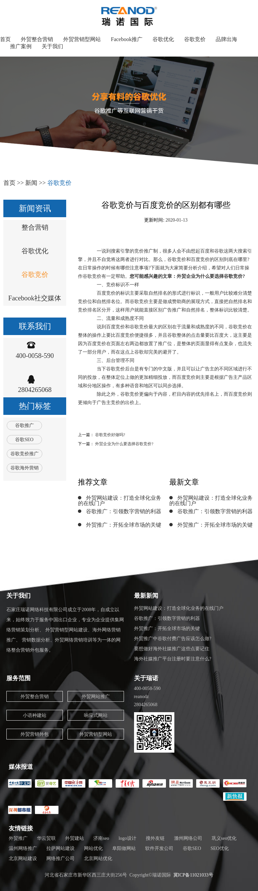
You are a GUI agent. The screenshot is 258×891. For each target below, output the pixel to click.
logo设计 (127, 838)
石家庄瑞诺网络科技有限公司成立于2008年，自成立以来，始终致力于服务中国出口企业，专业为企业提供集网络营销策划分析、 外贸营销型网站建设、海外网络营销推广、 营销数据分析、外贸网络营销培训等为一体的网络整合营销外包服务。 (65, 630)
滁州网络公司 (188, 838)
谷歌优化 (163, 39)
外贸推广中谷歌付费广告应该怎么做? (172, 638)
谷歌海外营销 (24, 467)
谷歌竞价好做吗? (110, 434)
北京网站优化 (98, 858)
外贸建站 (74, 838)
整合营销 (35, 227)
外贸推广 (18, 838)
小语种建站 (34, 715)
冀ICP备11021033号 (193, 875)
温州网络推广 (23, 848)
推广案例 (21, 46)
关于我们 (52, 46)
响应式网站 (96, 715)
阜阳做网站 (124, 848)
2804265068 (35, 389)
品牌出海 (226, 39)
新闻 (31, 182)
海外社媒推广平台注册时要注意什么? (172, 658)
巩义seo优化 (224, 838)
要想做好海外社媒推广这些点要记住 (171, 648)
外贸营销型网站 (82, 39)
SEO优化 (220, 848)
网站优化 (93, 848)
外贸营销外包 (34, 734)
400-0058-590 (35, 355)
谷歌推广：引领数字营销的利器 (123, 511)
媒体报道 (21, 766)
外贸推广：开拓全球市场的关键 (123, 525)
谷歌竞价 (195, 39)
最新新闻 (146, 595)
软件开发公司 (159, 848)
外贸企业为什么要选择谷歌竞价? (124, 443)
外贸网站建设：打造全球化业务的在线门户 (119, 500)
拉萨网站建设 (60, 848)
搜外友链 (155, 838)
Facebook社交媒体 (34, 298)
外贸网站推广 (96, 696)
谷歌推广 (24, 425)
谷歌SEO (24, 439)
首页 (5, 39)
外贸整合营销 (37, 39)
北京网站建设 (23, 858)
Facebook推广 (126, 39)
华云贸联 (46, 838)
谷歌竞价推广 (24, 453)
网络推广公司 (60, 858)
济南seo (101, 838)
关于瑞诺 (146, 678)
